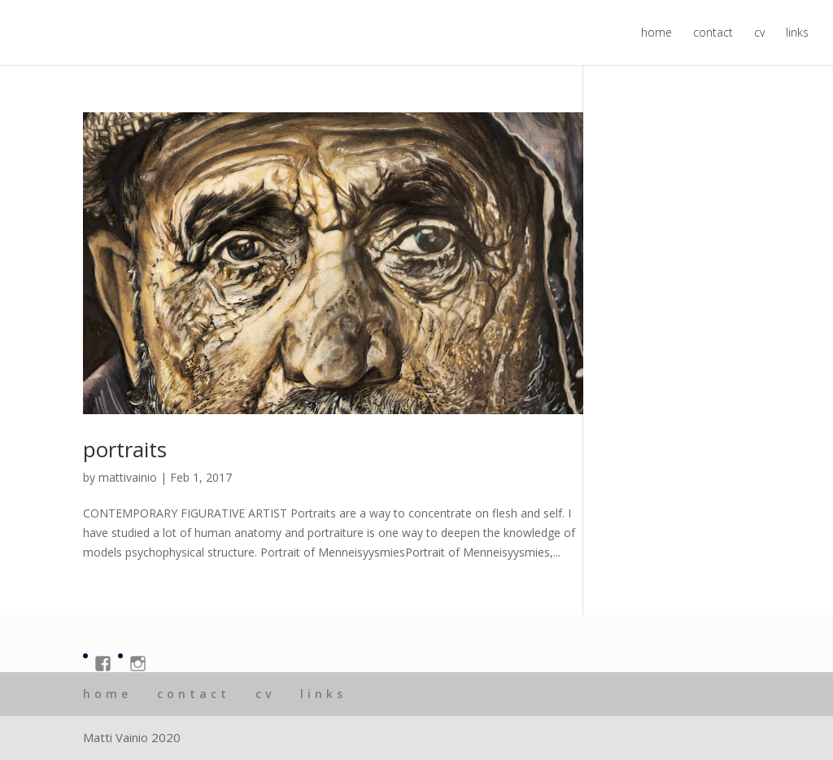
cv (759, 33)
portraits (125, 449)
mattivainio (127, 477)
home (656, 33)
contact (713, 33)
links (797, 33)
